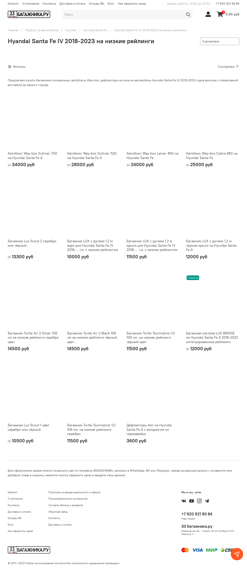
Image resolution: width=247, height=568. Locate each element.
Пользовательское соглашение (68, 498)
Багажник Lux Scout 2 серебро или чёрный (32, 243)
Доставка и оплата (72, 3)
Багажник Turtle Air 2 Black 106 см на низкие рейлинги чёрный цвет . (92, 337)
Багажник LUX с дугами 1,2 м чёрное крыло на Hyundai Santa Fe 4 (211, 245)
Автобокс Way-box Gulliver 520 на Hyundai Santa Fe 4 (92, 155)
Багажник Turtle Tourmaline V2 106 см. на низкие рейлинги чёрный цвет (151, 337)
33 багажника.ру (196, 526)
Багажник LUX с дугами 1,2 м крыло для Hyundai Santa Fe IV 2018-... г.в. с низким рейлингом (152, 245)
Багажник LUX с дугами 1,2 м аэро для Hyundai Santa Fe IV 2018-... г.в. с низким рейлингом (92, 245)
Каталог (13, 3)
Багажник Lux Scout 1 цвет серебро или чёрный (28, 427)
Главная (13, 30)
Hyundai (70, 30)
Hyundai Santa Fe (95, 30)
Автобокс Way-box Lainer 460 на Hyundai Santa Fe (152, 155)
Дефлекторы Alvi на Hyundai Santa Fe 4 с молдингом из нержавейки (149, 429)
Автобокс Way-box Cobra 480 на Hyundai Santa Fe (211, 155)
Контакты (49, 3)
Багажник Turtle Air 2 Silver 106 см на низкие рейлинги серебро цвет (33, 337)
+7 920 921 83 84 (227, 3)
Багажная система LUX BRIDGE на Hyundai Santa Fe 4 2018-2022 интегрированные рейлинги (212, 337)
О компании (30, 3)
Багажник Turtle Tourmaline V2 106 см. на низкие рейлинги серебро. (91, 429)
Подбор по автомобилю (41, 30)
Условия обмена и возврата (65, 505)
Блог (111, 3)
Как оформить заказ (132, 3)
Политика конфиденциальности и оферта (74, 492)
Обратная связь (58, 511)
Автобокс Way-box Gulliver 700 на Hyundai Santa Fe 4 (32, 155)
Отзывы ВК (96, 3)
